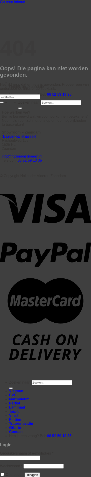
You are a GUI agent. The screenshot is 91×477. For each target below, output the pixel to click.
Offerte (15, 428)
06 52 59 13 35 (59, 94)
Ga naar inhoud (12, 2)
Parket (14, 403)
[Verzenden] (20, 108)
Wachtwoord (11, 466)
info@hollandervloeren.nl (22, 156)
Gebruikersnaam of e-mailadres (26, 453)
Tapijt (13, 411)
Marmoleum (19, 399)
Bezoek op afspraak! (19, 136)
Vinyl (13, 415)
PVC (13, 395)
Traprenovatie (21, 424)
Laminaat (17, 407)
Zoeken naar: (29, 102)
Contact (16, 432)
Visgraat (16, 391)
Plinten (15, 419)
